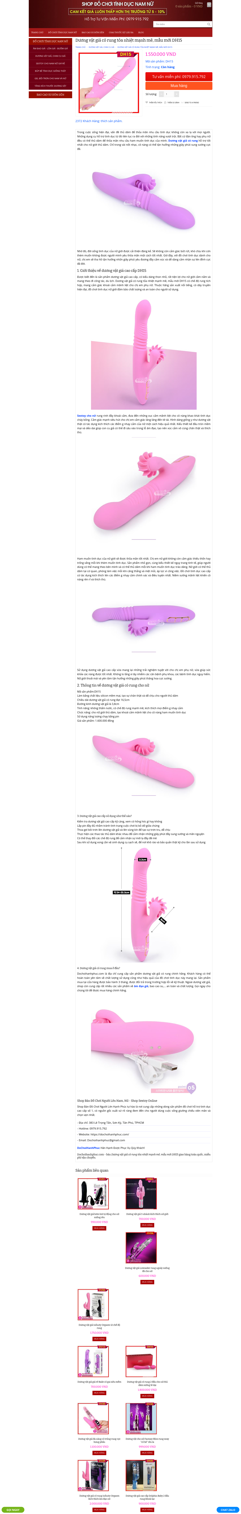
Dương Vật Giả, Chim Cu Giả (50, 55)
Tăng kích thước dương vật (50, 85)
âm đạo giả (140, 986)
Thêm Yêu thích (155, 102)
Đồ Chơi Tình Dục (42, 1433)
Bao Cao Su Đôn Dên (93, 32)
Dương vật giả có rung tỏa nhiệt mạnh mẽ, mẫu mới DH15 (144, 47)
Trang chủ (37, 32)
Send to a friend (192, 102)
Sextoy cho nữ (86, 415)
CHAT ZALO (228, 1510)
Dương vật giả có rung (183, 140)
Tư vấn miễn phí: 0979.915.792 (179, 76)
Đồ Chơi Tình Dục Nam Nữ (62, 32)
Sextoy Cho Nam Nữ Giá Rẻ (50, 63)
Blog (141, 32)
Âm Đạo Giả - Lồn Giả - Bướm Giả (50, 48)
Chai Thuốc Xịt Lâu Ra (121, 32)
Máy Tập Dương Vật (44, 1459)
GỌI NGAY (13, 1510)
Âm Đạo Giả (39, 1438)
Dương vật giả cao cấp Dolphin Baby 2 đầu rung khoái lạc (127, 1326)
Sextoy (36, 1446)
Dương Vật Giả (41, 1442)
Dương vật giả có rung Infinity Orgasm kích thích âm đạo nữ (92, 1326)
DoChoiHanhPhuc (88, 1148)
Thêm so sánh (173, 102)
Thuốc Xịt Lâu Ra (42, 1454)
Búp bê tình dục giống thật (50, 70)
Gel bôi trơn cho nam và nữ (50, 78)
